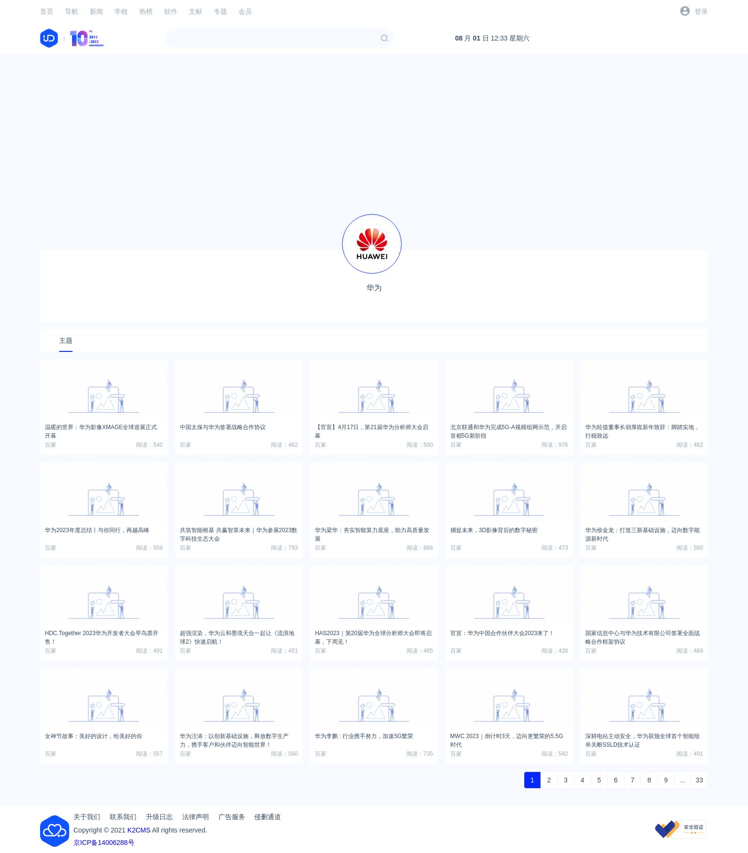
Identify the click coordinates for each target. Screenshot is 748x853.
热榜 (146, 11)
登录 (701, 11)
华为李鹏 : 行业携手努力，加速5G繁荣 (364, 736)
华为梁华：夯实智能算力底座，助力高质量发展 (372, 533)
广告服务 (231, 817)
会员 (245, 11)
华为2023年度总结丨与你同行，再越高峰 (97, 530)
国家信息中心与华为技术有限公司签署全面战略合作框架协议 (642, 636)
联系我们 (123, 817)
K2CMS (138, 830)
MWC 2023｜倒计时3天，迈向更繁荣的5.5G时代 (506, 739)
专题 (220, 11)
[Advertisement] (374, 128)
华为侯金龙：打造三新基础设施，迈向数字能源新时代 (642, 533)
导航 (71, 11)
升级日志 (159, 817)
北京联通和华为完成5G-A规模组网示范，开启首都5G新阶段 (508, 430)
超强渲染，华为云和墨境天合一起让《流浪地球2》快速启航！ (237, 636)
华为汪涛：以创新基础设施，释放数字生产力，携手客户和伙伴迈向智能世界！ (234, 739)
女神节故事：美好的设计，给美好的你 (93, 736)
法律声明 (195, 817)
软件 (170, 11)
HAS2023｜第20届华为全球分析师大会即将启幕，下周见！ (373, 636)
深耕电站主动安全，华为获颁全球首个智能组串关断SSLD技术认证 (642, 739)
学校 (121, 11)
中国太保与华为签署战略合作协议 (223, 427)
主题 (66, 340)
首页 (46, 11)
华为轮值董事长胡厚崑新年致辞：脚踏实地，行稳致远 (642, 430)
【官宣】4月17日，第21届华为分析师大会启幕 (371, 430)
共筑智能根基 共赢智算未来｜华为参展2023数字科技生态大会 (238, 533)
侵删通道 (267, 817)
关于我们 (86, 817)
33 (699, 780)
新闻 (96, 11)
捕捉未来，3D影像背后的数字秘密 (494, 530)
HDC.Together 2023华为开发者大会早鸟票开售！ (101, 636)
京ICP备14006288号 (104, 842)
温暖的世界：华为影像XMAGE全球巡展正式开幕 (101, 430)
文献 (195, 11)
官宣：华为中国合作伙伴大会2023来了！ (502, 633)
